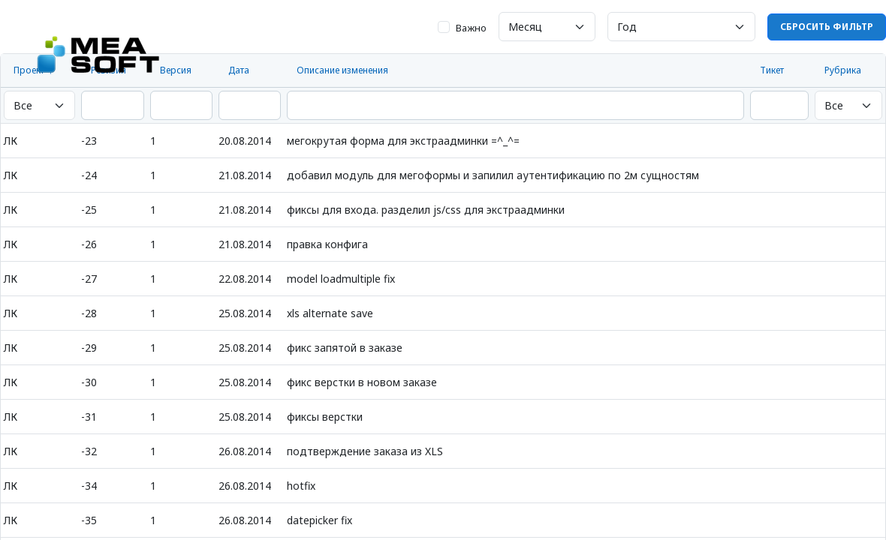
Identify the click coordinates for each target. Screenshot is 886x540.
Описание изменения (342, 70)
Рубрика (842, 70)
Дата (238, 70)
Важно (471, 27)
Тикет (772, 70)
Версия (175, 70)
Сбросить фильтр (826, 26)
